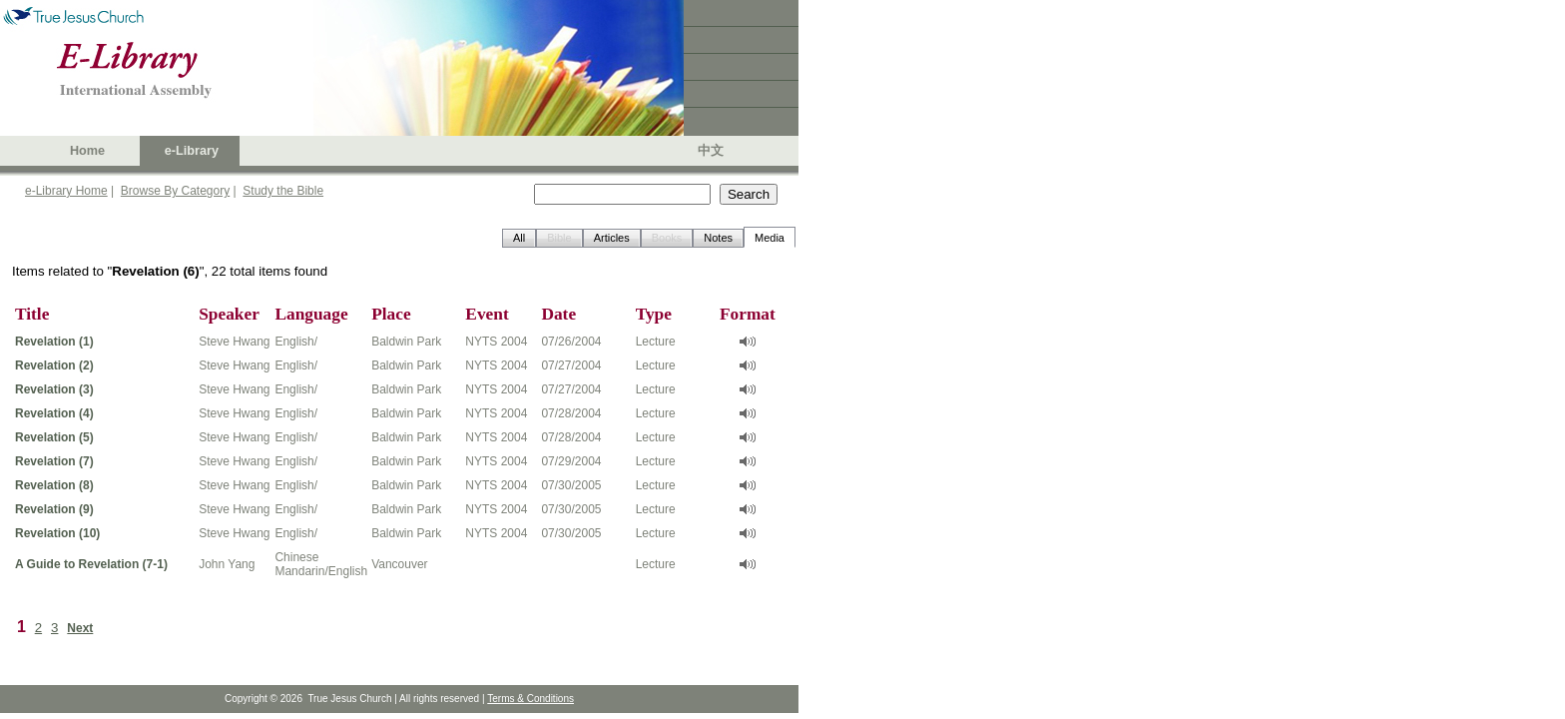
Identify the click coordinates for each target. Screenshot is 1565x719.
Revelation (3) (54, 389)
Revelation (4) (54, 413)
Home (87, 151)
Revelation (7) (54, 461)
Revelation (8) (54, 485)
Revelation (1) (54, 342)
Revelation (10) (57, 533)
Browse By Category (175, 191)
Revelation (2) (54, 365)
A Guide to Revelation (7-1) (91, 564)
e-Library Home (66, 191)
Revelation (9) (54, 509)
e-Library (192, 151)
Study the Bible (283, 191)
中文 (711, 151)
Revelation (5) (54, 437)
